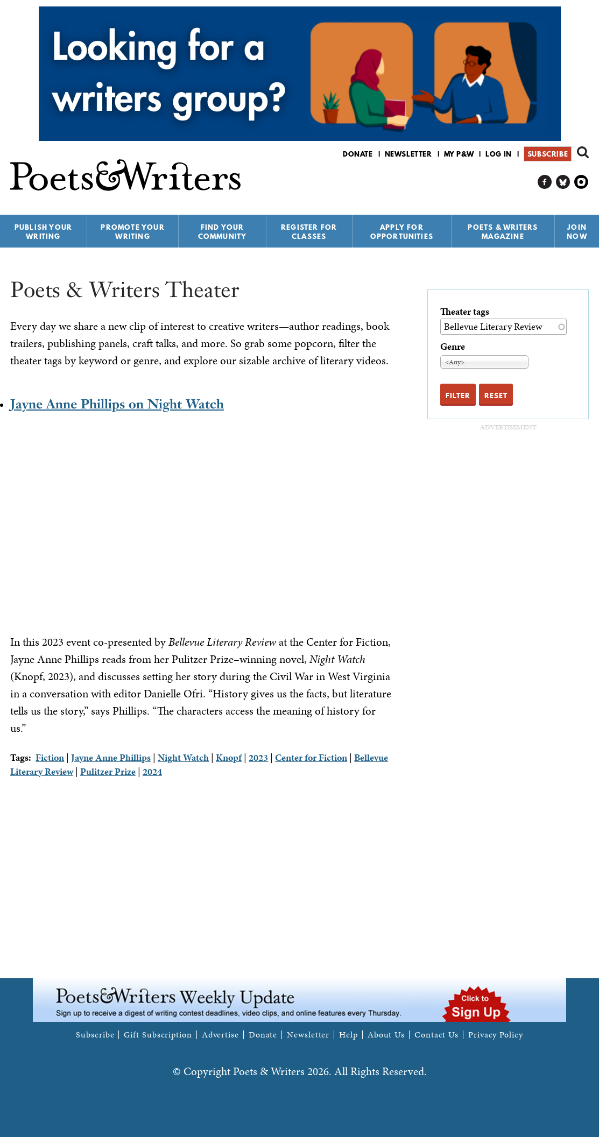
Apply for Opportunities (402, 231)
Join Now (577, 231)
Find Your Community (222, 231)
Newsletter (408, 154)
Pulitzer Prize (108, 771)
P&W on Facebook (545, 182)
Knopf (229, 757)
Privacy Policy (495, 1034)
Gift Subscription (158, 1034)
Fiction (50, 757)
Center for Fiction (311, 757)
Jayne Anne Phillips (111, 757)
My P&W (459, 154)
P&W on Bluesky (563, 182)
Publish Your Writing (43, 231)
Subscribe (547, 154)
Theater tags (464, 311)
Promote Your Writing (132, 231)
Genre (452, 346)
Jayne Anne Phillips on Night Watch (117, 404)
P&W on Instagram (581, 182)
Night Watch (183, 757)
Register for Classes (309, 231)
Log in (498, 154)
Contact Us (436, 1034)
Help (348, 1034)
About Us (386, 1034)
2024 (152, 771)
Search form (583, 152)
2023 (258, 757)
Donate (358, 154)
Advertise (220, 1034)
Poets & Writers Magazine (503, 231)
